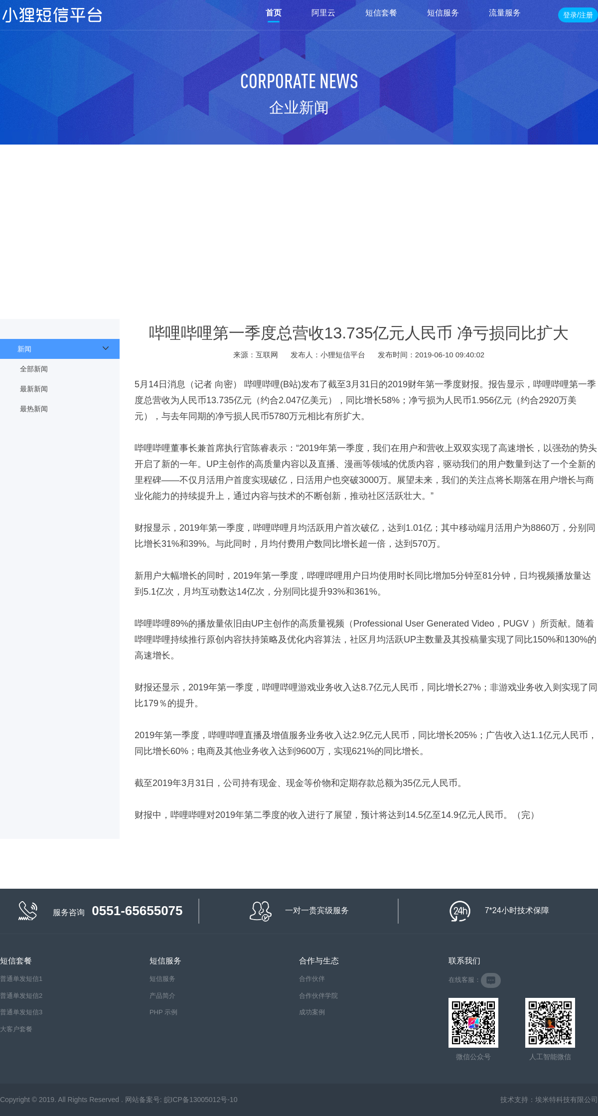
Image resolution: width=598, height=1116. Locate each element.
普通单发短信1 (21, 978)
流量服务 (505, 12)
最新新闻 (34, 389)
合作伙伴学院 (318, 995)
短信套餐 (381, 12)
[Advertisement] (299, 219)
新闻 (24, 349)
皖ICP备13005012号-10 (201, 1100)
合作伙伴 (312, 978)
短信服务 (443, 12)
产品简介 (162, 995)
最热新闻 (34, 409)
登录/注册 (578, 15)
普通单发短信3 (21, 1012)
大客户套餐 (16, 1029)
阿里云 (323, 12)
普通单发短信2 (21, 995)
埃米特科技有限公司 (566, 1100)
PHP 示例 (163, 1012)
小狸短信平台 (52, 15)
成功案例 (312, 1012)
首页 (274, 12)
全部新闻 (34, 369)
